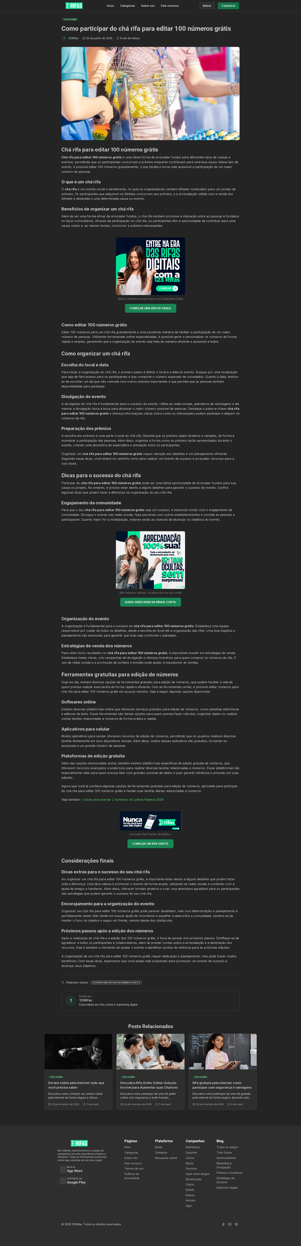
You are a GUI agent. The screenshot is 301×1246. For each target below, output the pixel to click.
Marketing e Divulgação (224, 1165)
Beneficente (193, 1179)
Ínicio (127, 1147)
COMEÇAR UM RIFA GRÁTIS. (150, 843)
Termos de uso (134, 1168)
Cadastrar (161, 1152)
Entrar (158, 1147)
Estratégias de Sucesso (226, 1180)
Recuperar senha (166, 1158)
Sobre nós (148, 5)
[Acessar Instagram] (236, 1224)
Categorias (127, 5)
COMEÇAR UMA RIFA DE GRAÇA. (151, 308)
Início (110, 5)
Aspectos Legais (227, 1187)
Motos (190, 1163)
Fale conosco (170, 5)
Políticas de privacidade (132, 1176)
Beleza (190, 1195)
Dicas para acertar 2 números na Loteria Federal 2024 (124, 799)
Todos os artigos (227, 1147)
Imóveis (190, 1200)
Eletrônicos (193, 1147)
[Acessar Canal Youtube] (230, 1224)
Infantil (190, 1189)
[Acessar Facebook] (223, 1224)
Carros (190, 1158)
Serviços (191, 1168)
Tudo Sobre (224, 1152)
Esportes (191, 1152)
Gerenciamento (226, 1158)
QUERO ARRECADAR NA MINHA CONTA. (150, 602)
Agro (189, 1205)
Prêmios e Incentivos (230, 1172)
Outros (190, 1184)
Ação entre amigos (198, 1173)
